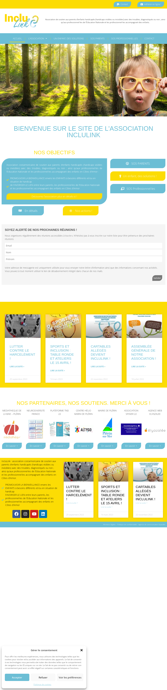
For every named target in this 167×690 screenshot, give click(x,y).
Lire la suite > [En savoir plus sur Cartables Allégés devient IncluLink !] (98, 366)
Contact (149, 38)
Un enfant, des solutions (69, 38)
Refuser (43, 677)
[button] (81, 650)
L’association (37, 39)
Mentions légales (109, 524)
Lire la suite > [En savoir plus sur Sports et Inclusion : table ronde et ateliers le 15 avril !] (57, 370)
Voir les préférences (70, 677)
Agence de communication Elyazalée (151, 524)
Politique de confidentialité (127, 524)
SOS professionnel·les (124, 38)
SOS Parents (97, 38)
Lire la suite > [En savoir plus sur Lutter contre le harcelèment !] (17, 366)
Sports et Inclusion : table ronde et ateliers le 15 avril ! (62, 355)
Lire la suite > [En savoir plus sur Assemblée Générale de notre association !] (138, 366)
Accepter (17, 677)
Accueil (17, 38)
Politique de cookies (42, 684)
